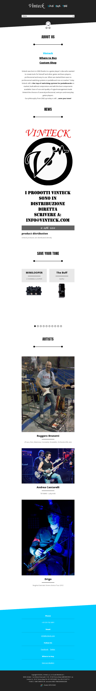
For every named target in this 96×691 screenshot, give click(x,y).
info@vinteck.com (48, 636)
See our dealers (48, 663)
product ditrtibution (35, 233)
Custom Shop (48, 62)
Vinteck (48, 53)
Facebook (44, 649)
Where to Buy (48, 58)
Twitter (52, 649)
